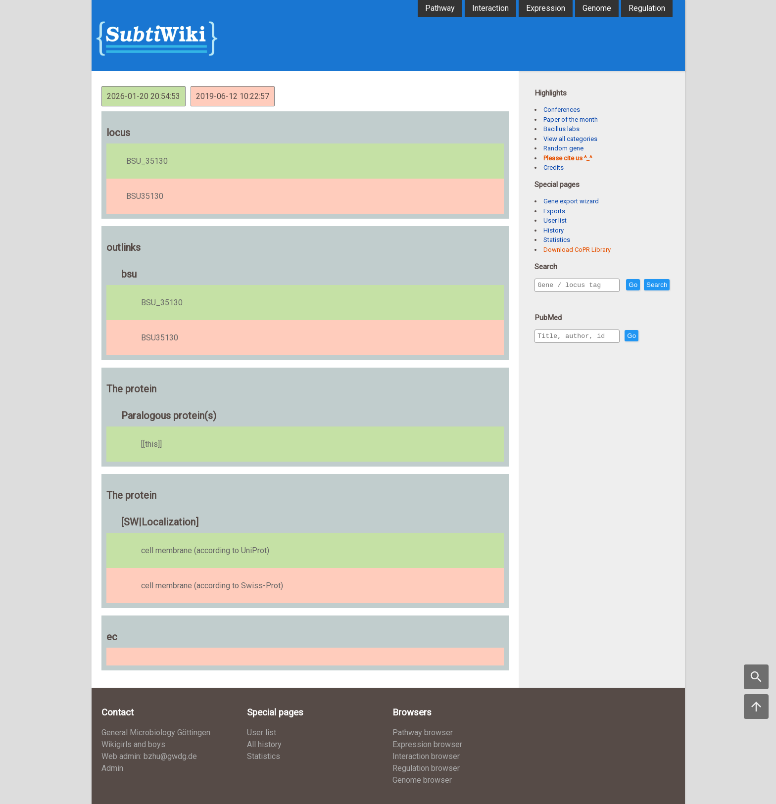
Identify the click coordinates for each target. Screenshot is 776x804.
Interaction (490, 8)
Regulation (647, 8)
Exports (554, 211)
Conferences (561, 109)
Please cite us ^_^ (567, 158)
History (553, 230)
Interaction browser (426, 756)
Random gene (563, 148)
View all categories (570, 138)
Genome (596, 8)
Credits (553, 167)
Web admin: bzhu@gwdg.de (149, 756)
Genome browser (422, 780)
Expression (545, 8)
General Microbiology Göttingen (155, 732)
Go (654, 285)
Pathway (440, 8)
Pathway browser (422, 732)
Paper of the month (570, 119)
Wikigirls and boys (133, 744)
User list (555, 220)
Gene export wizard (571, 201)
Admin (112, 768)
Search (549, 299)
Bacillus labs (561, 129)
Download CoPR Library (577, 249)
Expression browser (427, 744)
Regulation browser (426, 768)
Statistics (556, 239)
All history (264, 744)
